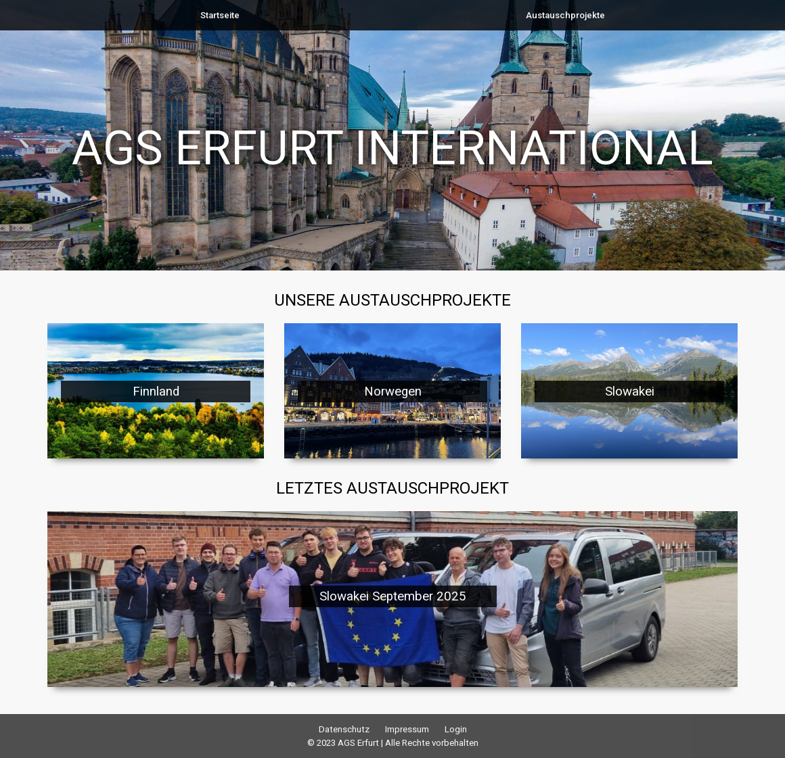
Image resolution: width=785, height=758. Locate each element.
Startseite (220, 15)
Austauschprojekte (565, 15)
